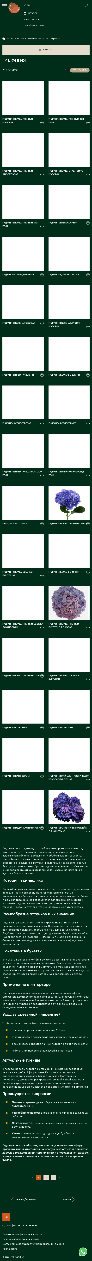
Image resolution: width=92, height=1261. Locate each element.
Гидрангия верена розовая (18, 323)
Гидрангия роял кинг (14, 727)
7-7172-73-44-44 (28, 1225)
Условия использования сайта (20, 1239)
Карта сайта (9, 1249)
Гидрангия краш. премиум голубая (22, 676)
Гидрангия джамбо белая (64, 275)
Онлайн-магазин (34, 25)
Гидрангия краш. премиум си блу (68, 524)
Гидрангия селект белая (16, 423)
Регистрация (31, 19)
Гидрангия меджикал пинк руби (21, 828)
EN (25, 5)
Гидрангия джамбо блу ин (64, 375)
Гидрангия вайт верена (16, 776)
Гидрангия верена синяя (63, 223)
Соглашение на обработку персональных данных (33, 1244)
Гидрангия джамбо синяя (64, 572)
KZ (28, 5)
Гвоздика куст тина (14, 524)
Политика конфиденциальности (22, 1234)
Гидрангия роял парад (62, 727)
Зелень (69, 1199)
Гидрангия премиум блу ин (18, 375)
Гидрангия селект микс (62, 423)
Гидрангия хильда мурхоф (18, 275)
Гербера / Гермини (23, 1199)
